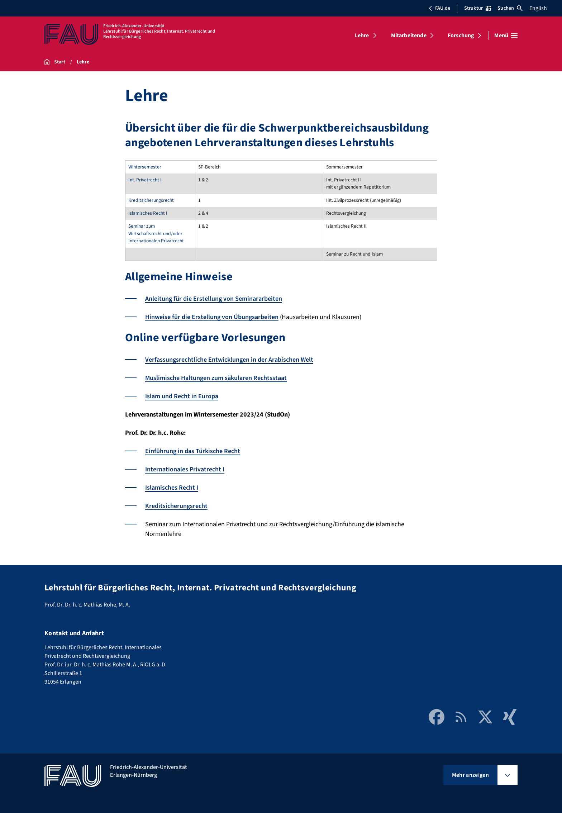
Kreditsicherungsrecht (176, 505)
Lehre (362, 35)
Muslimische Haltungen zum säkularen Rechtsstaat (216, 378)
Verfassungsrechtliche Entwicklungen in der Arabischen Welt (229, 359)
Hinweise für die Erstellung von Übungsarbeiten (211, 317)
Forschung (461, 35)
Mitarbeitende (409, 35)
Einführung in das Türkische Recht (192, 451)
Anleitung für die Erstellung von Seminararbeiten (213, 298)
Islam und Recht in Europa (181, 396)
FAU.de (439, 8)
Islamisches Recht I (171, 487)
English (538, 8)
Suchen (510, 8)
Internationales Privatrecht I (184, 469)
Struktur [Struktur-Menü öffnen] (477, 8)
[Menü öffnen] (506, 35)
